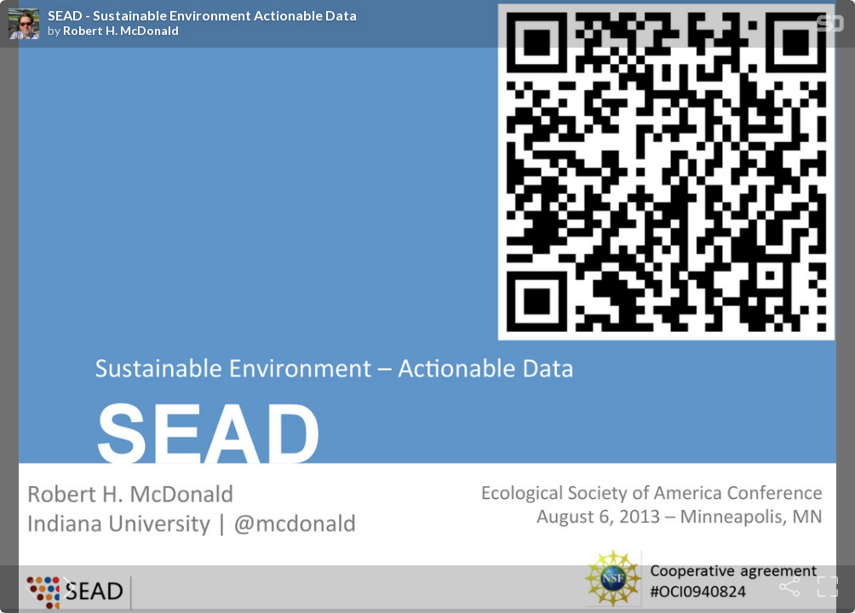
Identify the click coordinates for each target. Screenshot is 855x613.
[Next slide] (65, 586)
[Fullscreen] (827, 586)
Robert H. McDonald (121, 31)
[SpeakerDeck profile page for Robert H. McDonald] (24, 25)
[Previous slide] (27, 586)
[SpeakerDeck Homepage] (830, 27)
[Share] (789, 586)
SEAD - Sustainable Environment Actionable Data (202, 15)
